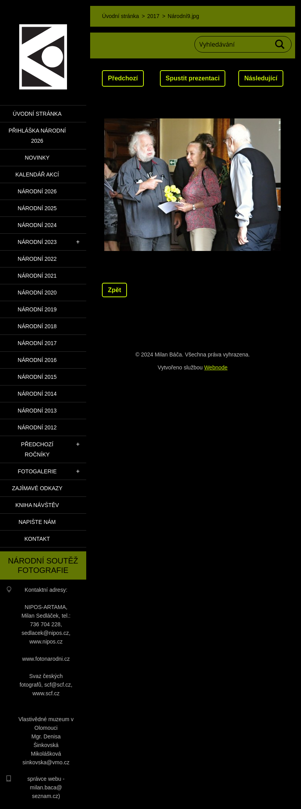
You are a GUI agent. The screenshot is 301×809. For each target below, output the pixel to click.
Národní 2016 (37, 360)
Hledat (280, 44)
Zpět (114, 290)
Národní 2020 (37, 292)
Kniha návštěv (37, 505)
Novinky (37, 158)
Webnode (216, 367)
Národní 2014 (37, 394)
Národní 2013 (37, 410)
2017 (153, 16)
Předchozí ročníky (37, 449)
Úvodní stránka (37, 114)
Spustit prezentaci (193, 78)
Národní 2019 (37, 309)
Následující (260, 78)
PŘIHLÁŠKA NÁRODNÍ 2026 (37, 135)
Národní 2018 (37, 326)
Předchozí (123, 78)
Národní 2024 (37, 225)
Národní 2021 (37, 276)
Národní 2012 (37, 427)
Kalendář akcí (37, 174)
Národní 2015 (37, 377)
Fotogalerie (37, 471)
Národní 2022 (37, 259)
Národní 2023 (37, 242)
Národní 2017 (37, 343)
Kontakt (37, 539)
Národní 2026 (37, 191)
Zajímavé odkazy (37, 488)
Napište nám (37, 522)
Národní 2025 (37, 208)
